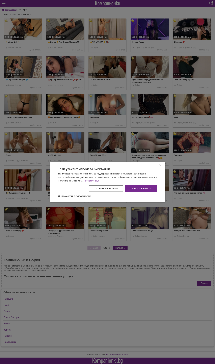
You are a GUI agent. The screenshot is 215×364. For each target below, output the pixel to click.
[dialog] (107, 182)
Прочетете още (92, 180)
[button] (74, 196)
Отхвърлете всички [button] (106, 188)
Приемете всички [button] (141, 188)
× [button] (160, 165)
